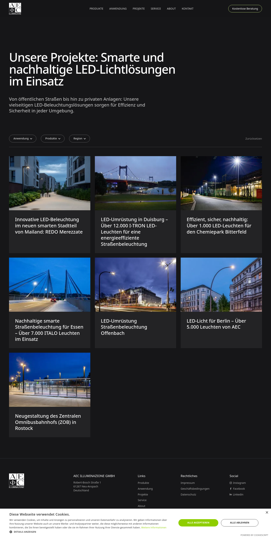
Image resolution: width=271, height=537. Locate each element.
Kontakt (187, 8)
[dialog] (135, 523)
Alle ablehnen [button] (239, 522)
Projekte (139, 8)
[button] (96, 8)
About (171, 8)
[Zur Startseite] (15, 8)
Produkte (143, 483)
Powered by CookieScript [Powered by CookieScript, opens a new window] (254, 535)
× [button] (266, 512)
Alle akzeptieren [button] (198, 522)
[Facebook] (237, 488)
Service (156, 8)
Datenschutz (188, 494)
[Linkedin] (236, 494)
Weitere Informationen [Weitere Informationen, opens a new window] (154, 527)
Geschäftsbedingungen (195, 488)
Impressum (188, 483)
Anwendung (145, 488)
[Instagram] (238, 482)
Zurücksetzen (253, 138)
